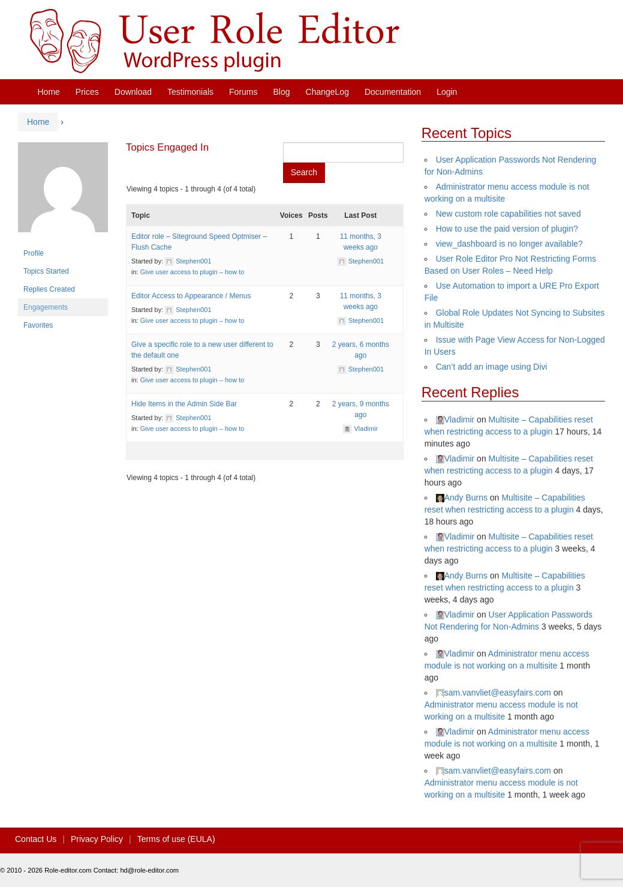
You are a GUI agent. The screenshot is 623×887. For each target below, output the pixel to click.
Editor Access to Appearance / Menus (191, 296)
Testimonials (190, 92)
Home (49, 92)
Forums (243, 92)
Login (447, 92)
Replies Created (49, 289)
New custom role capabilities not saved (508, 213)
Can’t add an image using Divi (491, 366)
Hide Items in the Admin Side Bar (184, 404)
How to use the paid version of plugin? (507, 228)
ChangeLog (327, 92)
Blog (281, 92)
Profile (33, 253)
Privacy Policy (97, 839)
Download (133, 92)
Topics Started (46, 271)
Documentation (393, 92)
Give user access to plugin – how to (192, 271)
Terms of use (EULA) (176, 839)
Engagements (45, 307)
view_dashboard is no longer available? (509, 243)
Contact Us (35, 839)
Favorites (38, 325)
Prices (87, 92)
